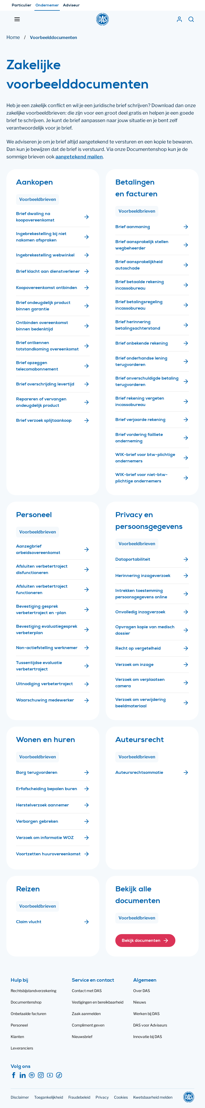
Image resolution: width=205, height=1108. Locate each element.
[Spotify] (32, 1075)
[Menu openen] (17, 19)
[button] (145, 940)
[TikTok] (59, 1075)
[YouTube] (50, 1075)
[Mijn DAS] (179, 19)
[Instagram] (41, 1075)
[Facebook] (14, 1075)
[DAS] (102, 19)
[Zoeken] (191, 19)
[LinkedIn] (23, 1075)
